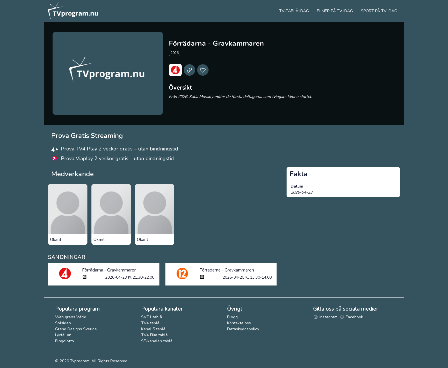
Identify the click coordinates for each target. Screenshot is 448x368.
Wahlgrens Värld (70, 317)
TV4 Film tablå (154, 335)
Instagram (325, 317)
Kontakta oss (239, 323)
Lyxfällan (63, 335)
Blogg (232, 317)
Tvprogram (79, 361)
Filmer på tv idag (335, 11)
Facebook (351, 317)
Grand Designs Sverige (76, 329)
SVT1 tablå (151, 317)
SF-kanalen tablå (157, 341)
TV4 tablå (150, 323)
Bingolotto (64, 341)
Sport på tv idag (379, 11)
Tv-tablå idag (294, 11)
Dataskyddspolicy (243, 329)
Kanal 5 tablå (153, 329)
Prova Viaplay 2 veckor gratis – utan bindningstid (117, 158)
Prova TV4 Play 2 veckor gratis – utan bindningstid (119, 148)
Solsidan (63, 323)
